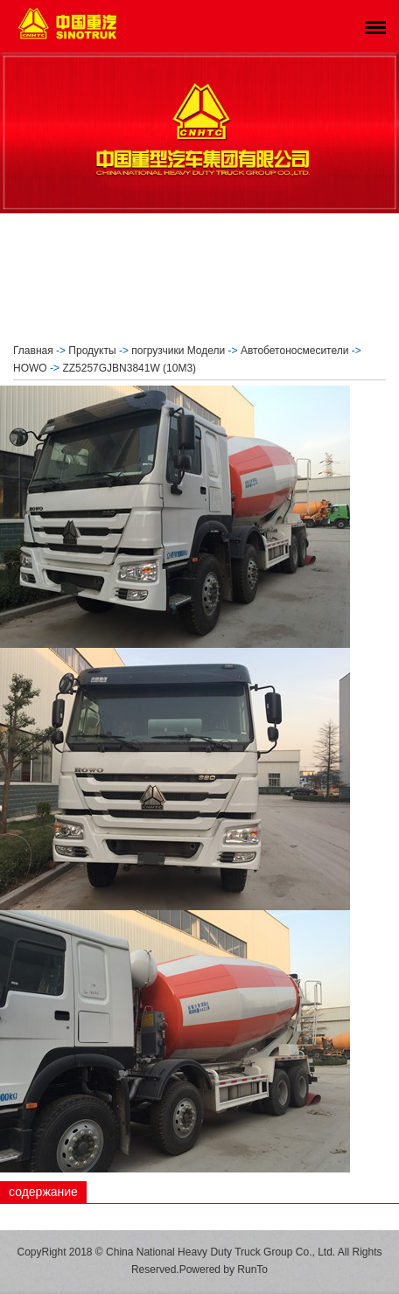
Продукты (92, 350)
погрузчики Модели (178, 350)
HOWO (30, 368)
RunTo (252, 1269)
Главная (33, 350)
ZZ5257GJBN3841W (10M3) (129, 368)
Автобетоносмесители (294, 350)
